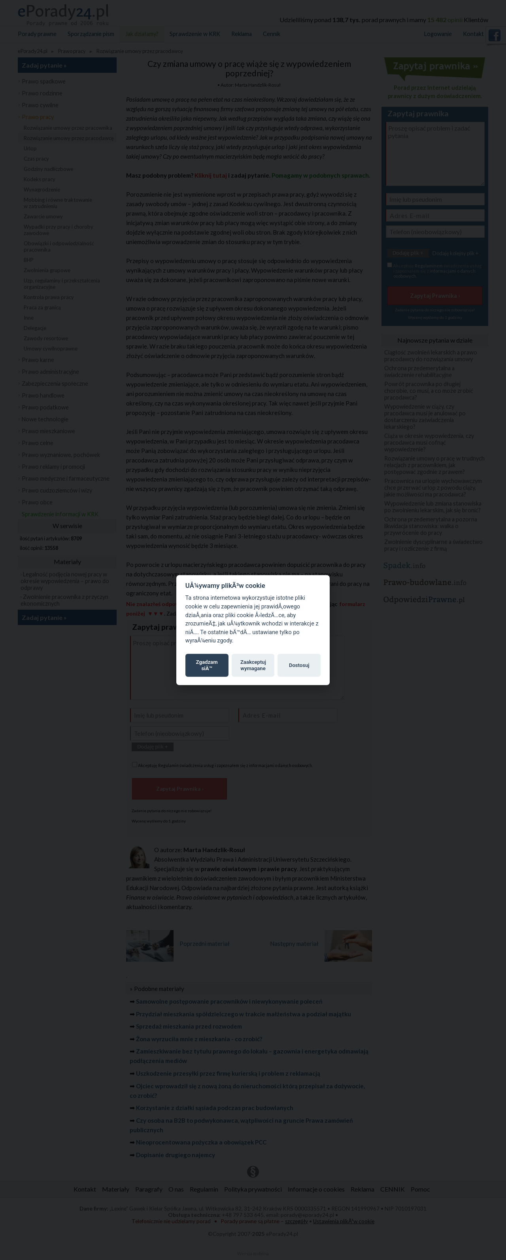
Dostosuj (299, 665)
